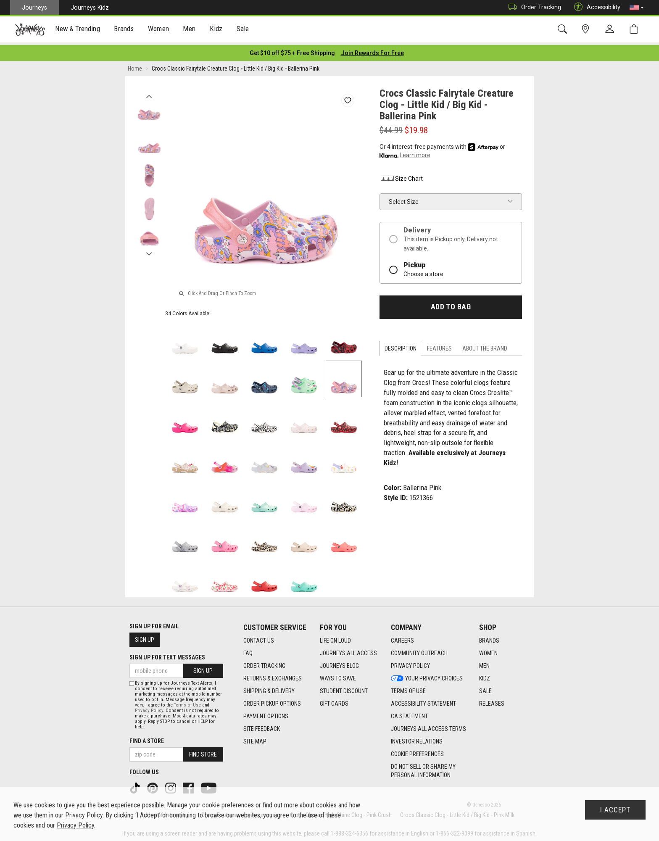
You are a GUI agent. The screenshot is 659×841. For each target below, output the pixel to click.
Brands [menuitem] (124, 29)
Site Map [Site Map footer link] (254, 739)
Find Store (203, 752)
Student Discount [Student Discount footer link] (344, 688)
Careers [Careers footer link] (402, 638)
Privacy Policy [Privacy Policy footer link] (410, 663)
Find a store (146, 738)
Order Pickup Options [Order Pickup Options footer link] (272, 701)
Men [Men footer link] (484, 663)
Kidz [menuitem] (216, 29)
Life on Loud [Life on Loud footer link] (335, 638)
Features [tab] (439, 346)
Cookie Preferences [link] (417, 751)
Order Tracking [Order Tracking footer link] (264, 663)
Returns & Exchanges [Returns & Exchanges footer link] (272, 675)
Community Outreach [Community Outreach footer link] (419, 650)
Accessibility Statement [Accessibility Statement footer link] (423, 701)
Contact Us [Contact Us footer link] (258, 638)
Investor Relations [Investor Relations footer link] (417, 739)
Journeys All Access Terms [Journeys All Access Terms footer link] (428, 726)
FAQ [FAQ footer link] (248, 650)
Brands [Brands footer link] (489, 638)
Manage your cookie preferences (210, 805)
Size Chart (401, 176)
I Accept (615, 810)
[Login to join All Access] (292, 50)
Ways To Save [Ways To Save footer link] (338, 675)
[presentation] (77, 29)
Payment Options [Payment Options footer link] (265, 713)
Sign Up (144, 637)
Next (149, 249)
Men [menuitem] (189, 29)
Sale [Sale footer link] (485, 688)
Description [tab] (400, 346)
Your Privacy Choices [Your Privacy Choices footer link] (427, 675)
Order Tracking (532, 7)
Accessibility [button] (595, 7)
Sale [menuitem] (243, 29)
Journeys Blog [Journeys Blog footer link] (339, 663)
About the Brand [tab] (484, 346)
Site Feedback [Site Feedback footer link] (261, 726)
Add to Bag (451, 304)
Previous (149, 91)
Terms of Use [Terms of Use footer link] (408, 688)
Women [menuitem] (158, 29)
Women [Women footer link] (488, 650)
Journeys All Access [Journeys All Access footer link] (348, 650)
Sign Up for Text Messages (167, 654)
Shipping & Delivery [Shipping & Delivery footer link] (269, 688)
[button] (636, 8)
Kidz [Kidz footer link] (484, 675)
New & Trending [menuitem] (77, 29)
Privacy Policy (149, 708)
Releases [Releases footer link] (491, 701)
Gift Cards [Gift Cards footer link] (334, 701)
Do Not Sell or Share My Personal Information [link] (423, 768)
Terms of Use (187, 702)
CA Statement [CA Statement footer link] (409, 713)
